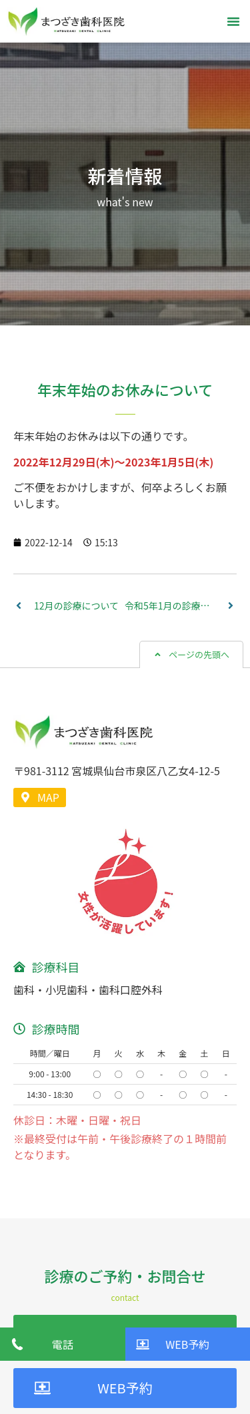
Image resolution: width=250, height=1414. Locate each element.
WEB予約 (124, 1387)
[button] (233, 21)
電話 (62, 1344)
